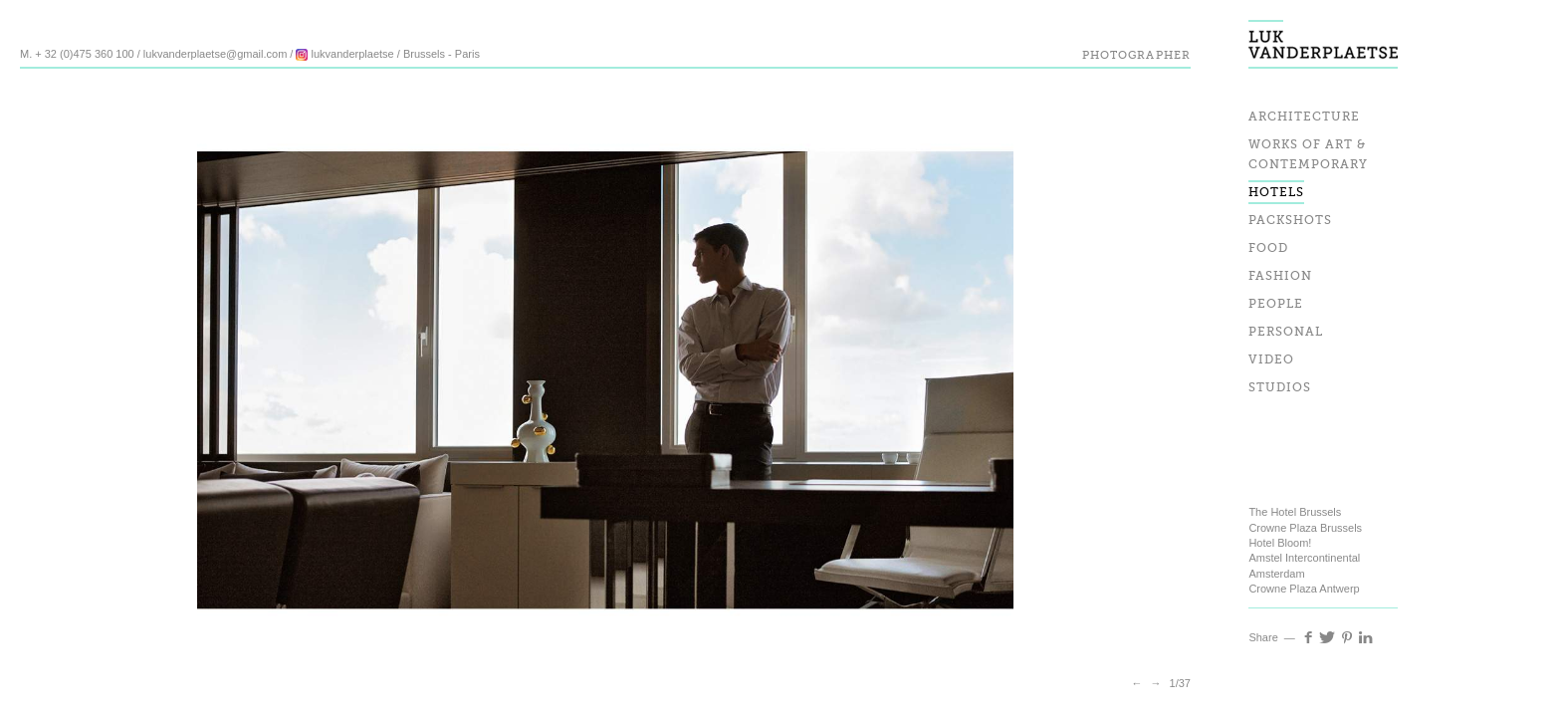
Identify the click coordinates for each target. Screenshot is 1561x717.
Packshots (1290, 221)
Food (1268, 249)
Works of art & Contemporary (1308, 155)
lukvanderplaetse (344, 54)
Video (1271, 360)
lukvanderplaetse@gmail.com (215, 54)
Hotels (1276, 193)
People (1275, 305)
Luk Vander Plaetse (1323, 34)
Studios (1279, 388)
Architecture (1304, 117)
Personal (1285, 333)
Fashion (1280, 277)
